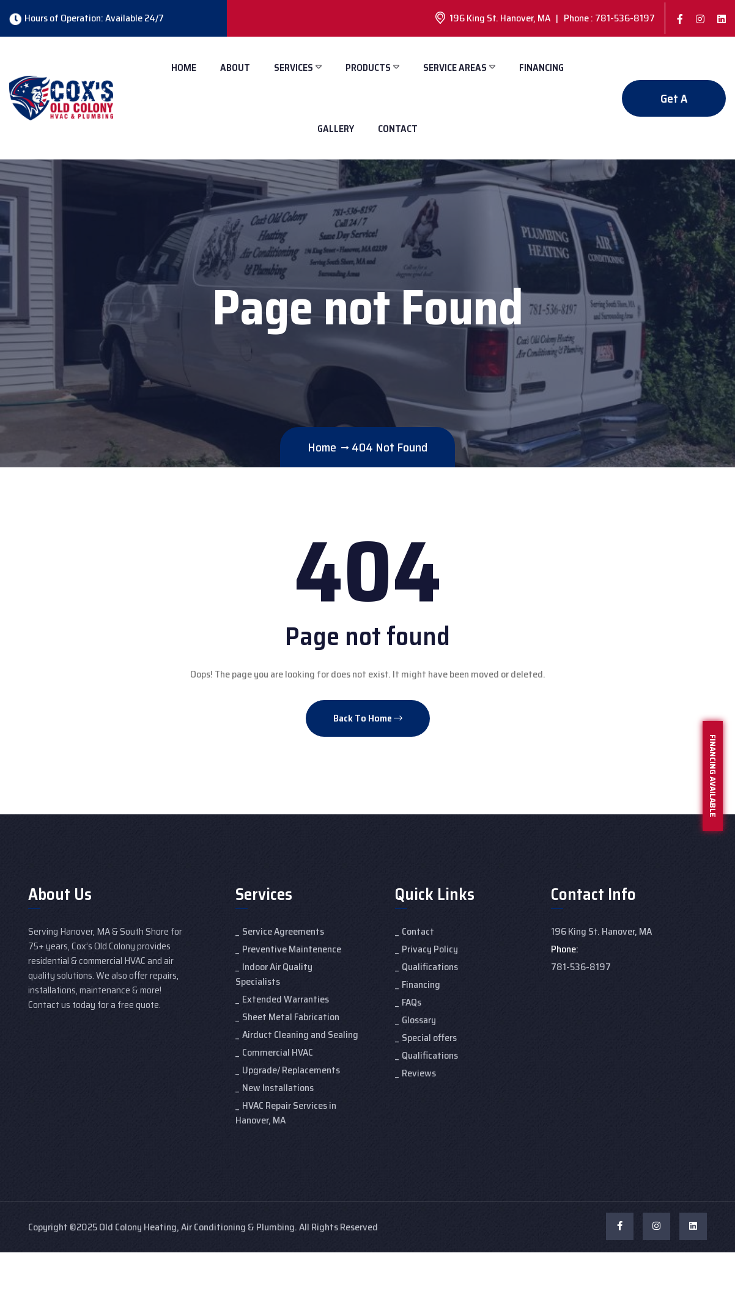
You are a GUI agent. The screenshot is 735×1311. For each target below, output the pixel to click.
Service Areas (455, 67)
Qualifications (430, 966)
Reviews (419, 1073)
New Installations (278, 1087)
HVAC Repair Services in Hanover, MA (285, 1113)
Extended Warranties (285, 999)
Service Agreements (283, 931)
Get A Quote (674, 103)
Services (293, 67)
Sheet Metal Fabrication (290, 1016)
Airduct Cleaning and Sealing (300, 1034)
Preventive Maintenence (291, 949)
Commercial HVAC (277, 1052)
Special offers (429, 1037)
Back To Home (367, 718)
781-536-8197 (581, 966)
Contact (398, 128)
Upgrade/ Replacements (291, 1070)
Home (183, 67)
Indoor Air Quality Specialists (273, 974)
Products (368, 67)
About (235, 67)
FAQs (411, 1002)
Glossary (419, 1020)
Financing (541, 67)
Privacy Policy (430, 949)
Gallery (335, 128)
